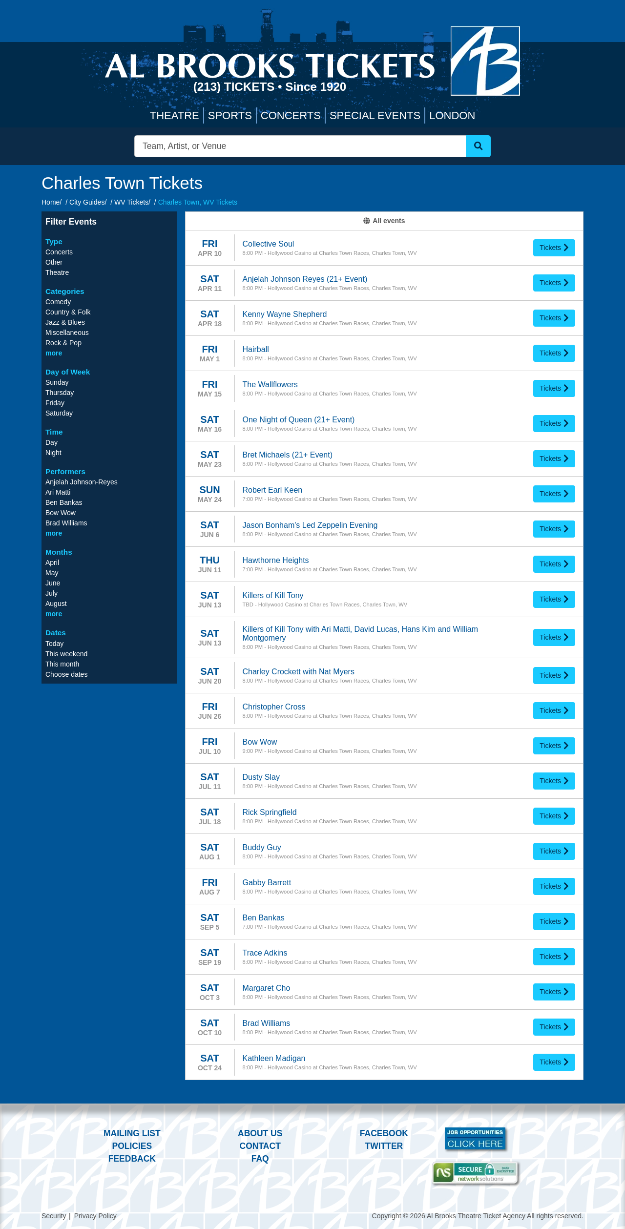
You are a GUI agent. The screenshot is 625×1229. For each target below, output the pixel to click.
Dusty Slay (261, 777)
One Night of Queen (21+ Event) (299, 420)
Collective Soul (268, 244)
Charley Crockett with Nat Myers (298, 671)
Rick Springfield (270, 812)
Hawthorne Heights (276, 560)
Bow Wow (260, 742)
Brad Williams (267, 1023)
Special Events (375, 115)
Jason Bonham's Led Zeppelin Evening (310, 525)
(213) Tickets (235, 86)
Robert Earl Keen (273, 490)
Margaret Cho (267, 988)
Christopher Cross (274, 707)
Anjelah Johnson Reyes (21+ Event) (305, 279)
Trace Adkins (265, 953)
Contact (260, 1146)
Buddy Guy (262, 847)
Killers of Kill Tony (273, 595)
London (452, 115)
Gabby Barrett (267, 882)
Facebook (384, 1133)
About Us (260, 1133)
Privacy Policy (95, 1216)
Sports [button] (230, 115)
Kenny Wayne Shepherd (285, 314)
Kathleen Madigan (274, 1058)
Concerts (291, 115)
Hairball (256, 349)
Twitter (384, 1146)
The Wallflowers (270, 384)
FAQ (260, 1159)
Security (54, 1216)
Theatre (174, 115)
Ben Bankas (264, 918)
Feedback (132, 1159)
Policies (132, 1146)
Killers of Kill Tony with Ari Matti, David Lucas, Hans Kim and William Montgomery (361, 633)
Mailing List (132, 1133)
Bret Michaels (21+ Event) (288, 455)
